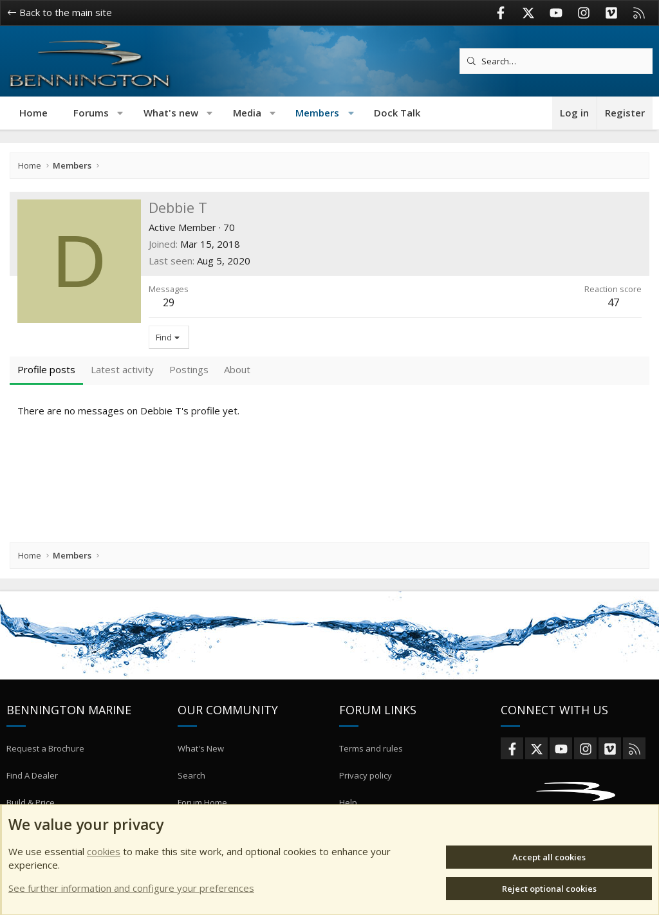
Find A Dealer (32, 791)
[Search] (556, 61)
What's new (171, 112)
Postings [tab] (189, 369)
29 (168, 302)
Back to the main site (59, 12)
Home (33, 112)
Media (247, 112)
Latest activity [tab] (122, 369)
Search (191, 791)
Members (317, 112)
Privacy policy (365, 791)
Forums (91, 112)
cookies (103, 851)
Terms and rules (371, 767)
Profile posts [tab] (46, 369)
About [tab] (237, 369)
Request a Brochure (45, 767)
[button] (121, 113)
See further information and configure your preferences (131, 888)
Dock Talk (397, 112)
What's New (201, 767)
